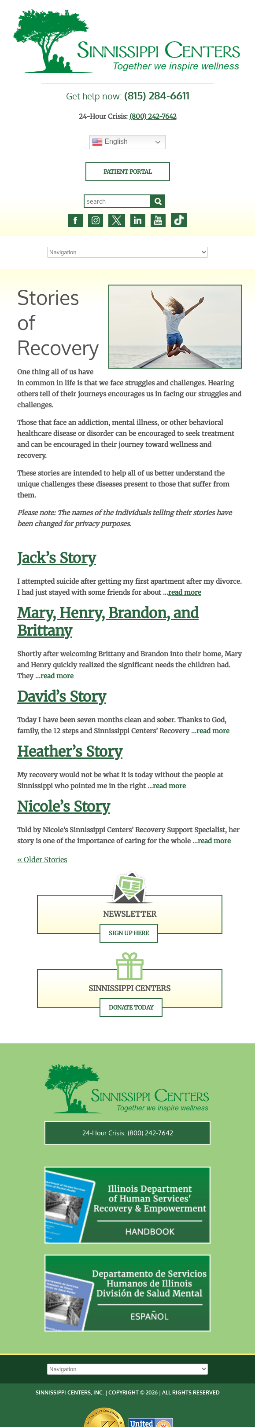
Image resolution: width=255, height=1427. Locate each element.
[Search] (158, 201)
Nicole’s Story (63, 807)
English (110, 142)
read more (184, 592)
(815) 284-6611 (156, 95)
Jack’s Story (56, 558)
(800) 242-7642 (153, 116)
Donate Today (131, 1007)
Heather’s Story (69, 752)
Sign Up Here (129, 933)
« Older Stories (42, 859)
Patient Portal (127, 172)
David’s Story (61, 697)
